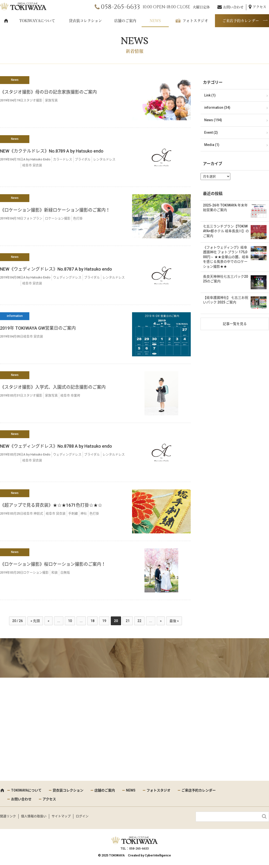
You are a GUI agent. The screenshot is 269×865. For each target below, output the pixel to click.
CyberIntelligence (158, 855)
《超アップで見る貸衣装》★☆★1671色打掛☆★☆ (51, 505)
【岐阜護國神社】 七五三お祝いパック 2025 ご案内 (225, 300)
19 (104, 621)
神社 (83, 513)
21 (128, 621)
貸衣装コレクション (85, 21)
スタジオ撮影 (32, 100)
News (15, 80)
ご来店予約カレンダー (240, 21)
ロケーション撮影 (57, 218)
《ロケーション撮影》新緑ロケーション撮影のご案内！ (55, 210)
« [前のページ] (48, 621)
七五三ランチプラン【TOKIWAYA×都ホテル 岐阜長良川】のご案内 (226, 231)
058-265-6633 (120, 7)
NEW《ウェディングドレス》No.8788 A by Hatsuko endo (56, 446)
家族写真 (51, 100)
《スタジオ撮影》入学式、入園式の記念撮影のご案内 (53, 387)
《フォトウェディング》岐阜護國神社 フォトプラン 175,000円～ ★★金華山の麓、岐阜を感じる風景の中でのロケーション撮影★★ (226, 256)
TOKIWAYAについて (37, 21)
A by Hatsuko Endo (36, 159)
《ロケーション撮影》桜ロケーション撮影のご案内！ (53, 564)
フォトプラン (32, 218)
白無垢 (65, 572)
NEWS (155, 21)
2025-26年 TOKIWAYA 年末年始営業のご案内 (225, 207)
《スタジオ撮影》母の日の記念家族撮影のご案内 (48, 92)
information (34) (217, 107)
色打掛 (78, 218)
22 (139, 621)
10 (70, 621)
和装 (54, 572)
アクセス (259, 7)
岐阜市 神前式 (33, 513)
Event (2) (211, 132)
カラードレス (62, 159)
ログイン (82, 816)
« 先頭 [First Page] (35, 621)
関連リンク (8, 816)
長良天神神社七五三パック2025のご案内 (225, 279)
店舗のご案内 (125, 21)
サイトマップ (61, 816)
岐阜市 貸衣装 (32, 165)
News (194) (213, 120)
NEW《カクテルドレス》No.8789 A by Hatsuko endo (51, 151)
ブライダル (82, 159)
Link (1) (210, 95)
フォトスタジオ (195, 21)
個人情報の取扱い (33, 816)
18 (92, 621)
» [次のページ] (161, 621)
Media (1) (211, 145)
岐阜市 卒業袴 (70, 395)
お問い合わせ (233, 7)
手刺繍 (73, 513)
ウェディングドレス (67, 277)
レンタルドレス (104, 159)
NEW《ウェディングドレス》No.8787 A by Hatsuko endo (56, 269)
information (15, 316)
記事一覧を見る (235, 324)
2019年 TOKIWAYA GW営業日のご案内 (38, 328)
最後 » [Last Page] (174, 621)
